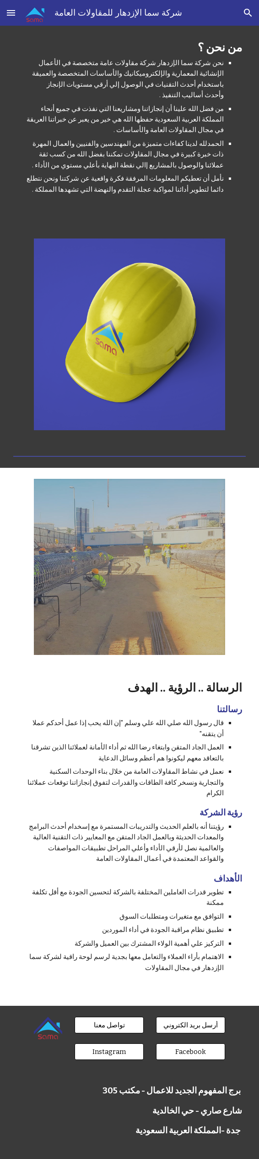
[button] (11, 12)
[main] (129, 126)
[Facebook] (190, 1052)
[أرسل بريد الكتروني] (190, 1025)
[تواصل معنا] (109, 1025)
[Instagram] (109, 1052)
